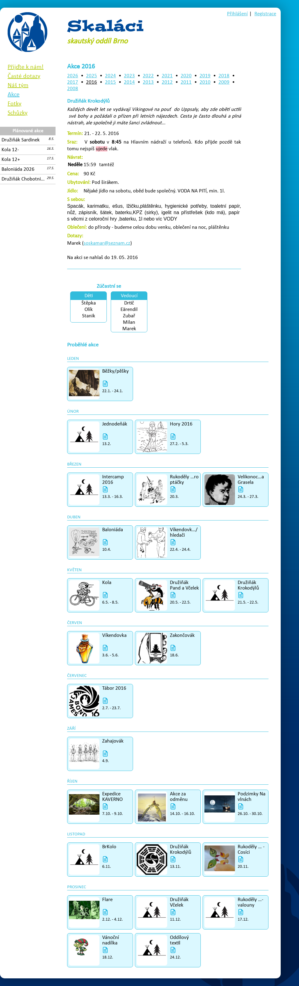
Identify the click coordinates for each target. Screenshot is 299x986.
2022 (148, 76)
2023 (129, 76)
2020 (186, 76)
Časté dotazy (24, 76)
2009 (223, 82)
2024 (110, 76)
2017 (72, 82)
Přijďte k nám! (26, 67)
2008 (72, 88)
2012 (167, 82)
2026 (72, 76)
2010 (205, 82)
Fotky (14, 104)
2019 (205, 76)
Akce (14, 95)
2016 (91, 82)
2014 (129, 82)
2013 (148, 82)
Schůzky (17, 113)
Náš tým (18, 85)
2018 (223, 76)
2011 (186, 82)
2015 (110, 82)
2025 (91, 76)
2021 (167, 76)
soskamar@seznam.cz (107, 243)
